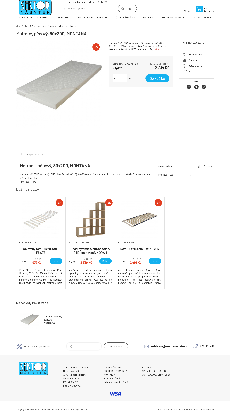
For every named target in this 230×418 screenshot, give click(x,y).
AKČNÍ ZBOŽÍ (63, 17)
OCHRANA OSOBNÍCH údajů (156, 374)
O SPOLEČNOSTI (112, 367)
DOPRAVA (147, 367)
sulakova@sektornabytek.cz (81, 2)
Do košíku (157, 78)
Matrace (61, 26)
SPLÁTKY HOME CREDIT (155, 371)
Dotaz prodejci (196, 65)
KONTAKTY (110, 374)
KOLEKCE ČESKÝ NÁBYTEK (93, 17)
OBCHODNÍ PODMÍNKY (115, 371)
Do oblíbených (195, 54)
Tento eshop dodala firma (170, 409)
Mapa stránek (207, 409)
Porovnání (193, 60)
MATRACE (148, 17)
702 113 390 (102, 2)
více (157, 49)
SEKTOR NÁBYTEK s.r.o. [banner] (35, 7)
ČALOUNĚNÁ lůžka (125, 17)
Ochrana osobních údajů (116, 382)
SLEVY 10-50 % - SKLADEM (33, 17)
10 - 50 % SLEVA (202, 17)
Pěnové (72, 26)
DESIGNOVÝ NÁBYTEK (174, 17)
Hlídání (192, 71)
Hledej (128, 8)
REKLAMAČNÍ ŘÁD (113, 378)
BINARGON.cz (191, 409)
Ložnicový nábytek (45, 26)
